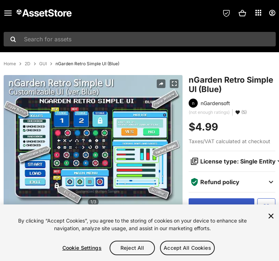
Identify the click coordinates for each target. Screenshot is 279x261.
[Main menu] (8, 13)
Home (10, 63)
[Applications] (258, 12)
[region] (139, 232)
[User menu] (272, 13)
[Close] (271, 216)
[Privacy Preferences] (226, 13)
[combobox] (140, 39)
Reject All (132, 248)
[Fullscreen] (174, 83)
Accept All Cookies (187, 248)
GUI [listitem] (43, 63)
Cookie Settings (82, 248)
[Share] (161, 83)
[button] (242, 13)
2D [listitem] (27, 63)
